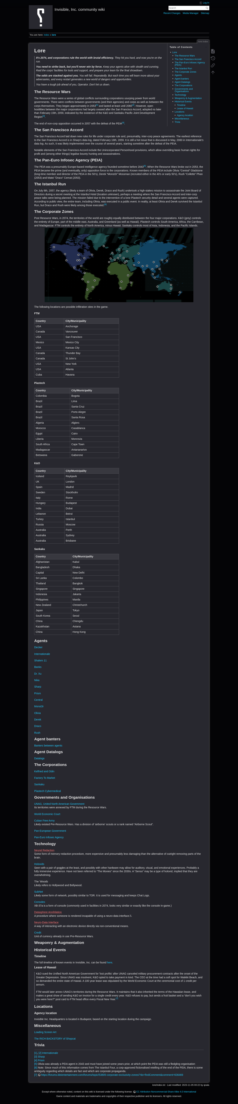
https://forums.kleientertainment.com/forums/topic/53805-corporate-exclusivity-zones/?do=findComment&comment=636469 (112, 1074)
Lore (174, 52)
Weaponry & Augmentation (188, 98)
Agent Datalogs (182, 82)
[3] (43, 116)
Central (38, 699)
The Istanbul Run (183, 68)
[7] (117, 998)
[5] (145, 166)
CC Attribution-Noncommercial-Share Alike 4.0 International (166, 1091)
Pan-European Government (50, 830)
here (109, 962)
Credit (37, 932)
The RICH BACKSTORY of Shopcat (55, 1038)
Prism (37, 693)
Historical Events (183, 101)
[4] (123, 122)
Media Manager (191, 13)
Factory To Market (44, 777)
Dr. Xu (37, 673)
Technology (180, 95)
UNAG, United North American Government (59, 803)
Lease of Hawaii (185, 108)
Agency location (185, 115)
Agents (178, 75)
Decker (38, 647)
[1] (97, 105)
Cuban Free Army (44, 820)
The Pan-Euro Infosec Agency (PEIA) (190, 63)
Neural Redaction (44, 850)
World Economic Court (47, 814)
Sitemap (205, 13)
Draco (37, 726)
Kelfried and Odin (44, 771)
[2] (133, 105)
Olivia (37, 713)
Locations (179, 112)
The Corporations (183, 85)
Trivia (177, 122)
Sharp (37, 686)
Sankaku (39, 784)
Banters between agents (48, 745)
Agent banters (182, 78)
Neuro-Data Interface (46, 922)
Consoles (39, 901)
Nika (36, 680)
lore (54, 35)
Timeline (181, 105)
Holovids (39, 864)
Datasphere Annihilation (48, 912)
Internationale (42, 653)
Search (207, 8)
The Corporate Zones (185, 72)
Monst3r (39, 706)
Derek (37, 719)
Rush (37, 732)
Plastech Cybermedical (47, 791)
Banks (37, 666)
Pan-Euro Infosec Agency (49, 837)
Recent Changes (171, 13)
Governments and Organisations (184, 90)
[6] (105, 204)
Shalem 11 (40, 660)
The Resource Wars (185, 55)
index (46, 35)
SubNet (38, 891)
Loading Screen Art (45, 1032)
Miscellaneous (182, 118)
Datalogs (39, 758)
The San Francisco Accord (188, 59)
